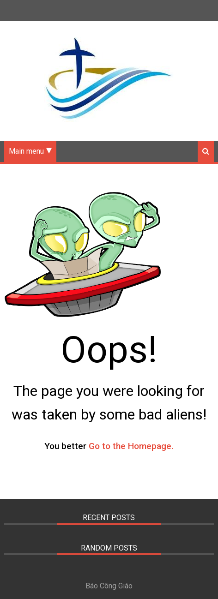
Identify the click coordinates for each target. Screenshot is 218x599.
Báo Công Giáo (109, 585)
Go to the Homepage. (131, 446)
